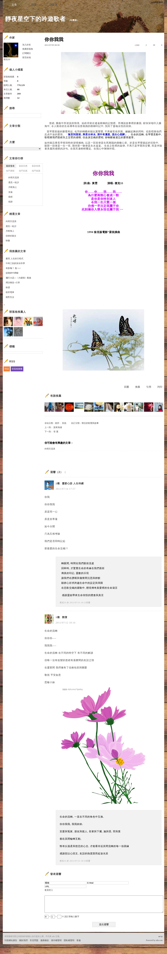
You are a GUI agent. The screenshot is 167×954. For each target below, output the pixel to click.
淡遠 (10, 192)
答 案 (55, 431)
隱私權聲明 (69, 940)
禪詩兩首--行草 (13, 282)
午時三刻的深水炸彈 (15, 263)
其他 (64, 423)
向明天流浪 (50, 449)
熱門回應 (23, 171)
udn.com (159, 940)
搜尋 (38, 115)
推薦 (137, 387)
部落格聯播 (17, 369)
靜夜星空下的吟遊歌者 (35, 19)
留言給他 (26, 57)
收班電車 (10, 292)
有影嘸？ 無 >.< (13, 268)
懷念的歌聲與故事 (90, 423)
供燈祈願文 (11, 236)
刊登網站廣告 (10, 940)
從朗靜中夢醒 (12, 273)
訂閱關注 (26, 53)
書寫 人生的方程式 (14, 258)
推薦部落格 (27, 49)
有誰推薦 (55, 395)
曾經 (10, 197)
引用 (148, 387)
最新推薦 (36, 166)
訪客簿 (53, 4)
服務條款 (44, 940)
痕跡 (10, 201)
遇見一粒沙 (13, 182)
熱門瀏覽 (10, 171)
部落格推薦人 (17, 311)
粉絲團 (7, 951)
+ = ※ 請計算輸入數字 (62, 916)
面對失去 (10, 297)
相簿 (33, 4)
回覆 (126, 387)
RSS (7, 369)
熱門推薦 (36, 171)
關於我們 (23, 940)
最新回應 (23, 166)
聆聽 (8, 240)
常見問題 (34, 940)
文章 (14, 4)
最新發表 (10, 166)
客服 (78, 940)
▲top (160, 936)
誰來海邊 (57, 427)
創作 (57, 423)
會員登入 (49, 890)
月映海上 (12, 187)
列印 (159, 387)
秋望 (8, 287)
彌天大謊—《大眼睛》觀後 (18, 278)
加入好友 (26, 44)
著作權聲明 (56, 940)
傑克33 (63, 602)
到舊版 (73, 20)
